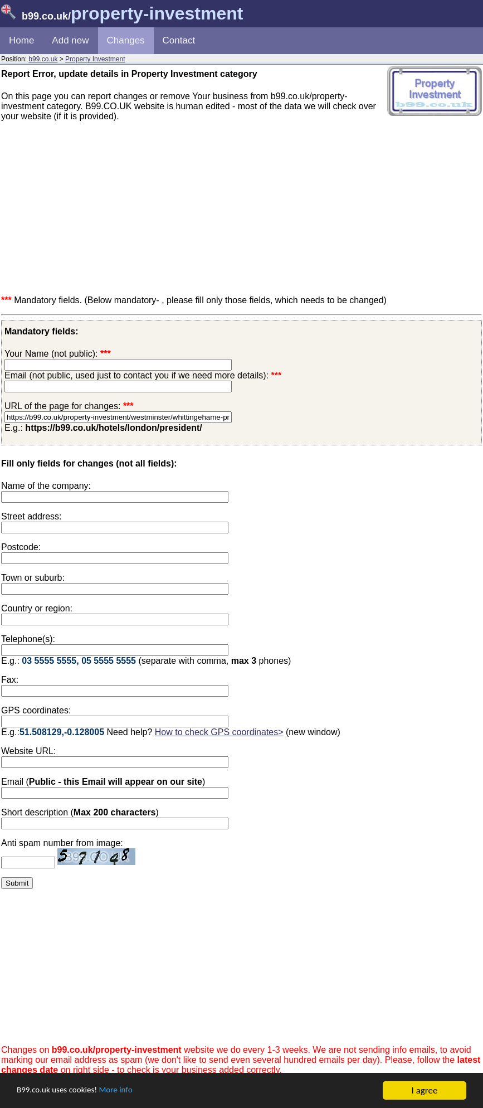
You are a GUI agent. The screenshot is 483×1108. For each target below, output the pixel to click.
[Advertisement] (241, 208)
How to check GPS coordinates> (219, 732)
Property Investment (95, 59)
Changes (126, 40)
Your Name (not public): (51, 353)
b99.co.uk (42, 59)
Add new (70, 40)
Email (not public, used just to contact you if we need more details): (142, 375)
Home (21, 40)
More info (129, 1091)
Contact (179, 40)
